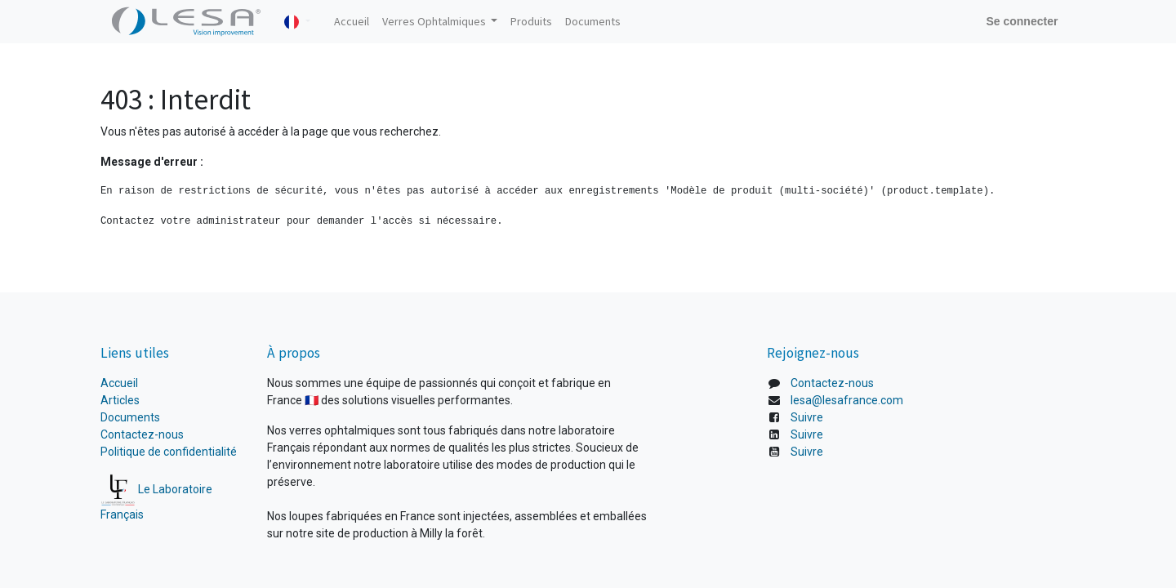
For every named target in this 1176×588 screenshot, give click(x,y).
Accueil (120, 383)
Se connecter (1022, 21)
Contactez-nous (142, 434)
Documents (130, 417)
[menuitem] (351, 22)
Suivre (807, 417)
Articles (120, 400)
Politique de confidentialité (168, 451)
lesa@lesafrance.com (847, 400)
